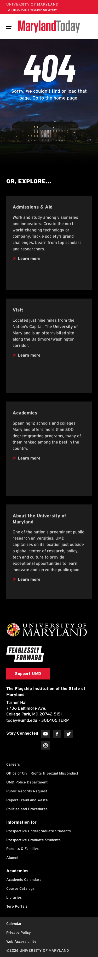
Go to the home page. (55, 98)
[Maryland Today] (49, 26)
